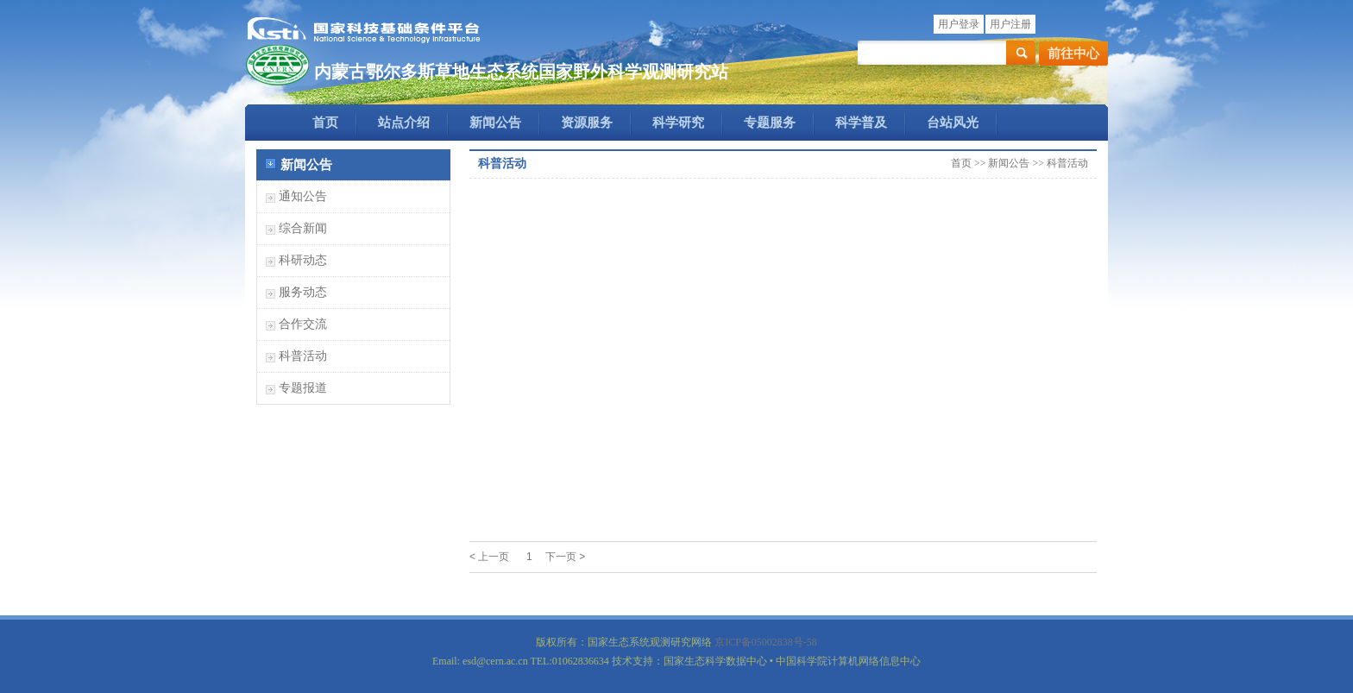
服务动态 (303, 292)
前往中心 (1073, 53)
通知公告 (303, 196)
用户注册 (1010, 24)
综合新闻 (303, 228)
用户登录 (958, 24)
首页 (325, 122)
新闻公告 (495, 122)
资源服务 (587, 122)
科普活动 (303, 356)
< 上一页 (489, 557)
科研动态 (303, 260)
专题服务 (770, 122)
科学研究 (678, 122)
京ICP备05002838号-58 (765, 642)
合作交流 (303, 324)
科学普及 (861, 122)
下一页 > (565, 557)
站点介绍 (404, 122)
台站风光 (953, 122)
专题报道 (303, 387)
